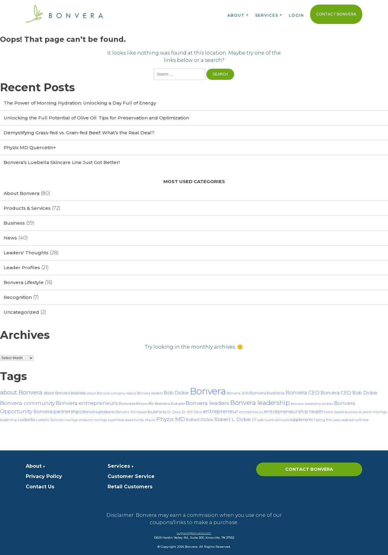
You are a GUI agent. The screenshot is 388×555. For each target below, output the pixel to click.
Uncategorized (21, 312)
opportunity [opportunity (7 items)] (134, 420)
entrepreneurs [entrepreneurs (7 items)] (251, 412)
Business (14, 223)
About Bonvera (21, 193)
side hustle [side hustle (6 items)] (265, 420)
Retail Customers (130, 487)
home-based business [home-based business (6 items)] (341, 412)
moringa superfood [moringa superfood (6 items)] (109, 420)
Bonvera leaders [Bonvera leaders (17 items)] (207, 403)
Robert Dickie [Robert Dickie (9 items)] (199, 419)
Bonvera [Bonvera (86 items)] (208, 391)
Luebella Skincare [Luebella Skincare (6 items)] (50, 420)
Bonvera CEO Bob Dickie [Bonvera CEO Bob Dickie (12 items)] (348, 393)
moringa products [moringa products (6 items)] (79, 420)
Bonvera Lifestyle (24, 282)
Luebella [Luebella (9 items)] (26, 419)
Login (296, 15)
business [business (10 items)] (157, 411)
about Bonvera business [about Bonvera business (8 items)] (64, 393)
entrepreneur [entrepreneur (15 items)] (220, 411)
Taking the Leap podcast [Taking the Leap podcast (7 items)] (334, 420)
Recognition (18, 297)
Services (266, 15)
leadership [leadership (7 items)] (8, 420)
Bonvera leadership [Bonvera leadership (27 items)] (260, 402)
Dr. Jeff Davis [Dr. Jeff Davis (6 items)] (192, 412)
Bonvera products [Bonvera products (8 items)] (98, 412)
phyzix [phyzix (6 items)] (150, 420)
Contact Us (40, 487)
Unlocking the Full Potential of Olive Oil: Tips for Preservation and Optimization (96, 118)
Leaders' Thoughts (26, 253)
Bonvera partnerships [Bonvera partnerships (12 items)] (57, 411)
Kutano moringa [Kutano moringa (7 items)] (373, 412)
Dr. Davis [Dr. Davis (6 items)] (174, 412)
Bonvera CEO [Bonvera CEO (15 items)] (302, 393)
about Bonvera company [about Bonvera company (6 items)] (106, 393)
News (10, 238)
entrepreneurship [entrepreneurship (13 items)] (286, 411)
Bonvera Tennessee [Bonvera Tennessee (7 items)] (131, 412)
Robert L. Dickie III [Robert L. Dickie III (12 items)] (235, 419)
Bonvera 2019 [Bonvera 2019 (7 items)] (238, 393)
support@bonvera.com (194, 533)
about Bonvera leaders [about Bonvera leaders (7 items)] (144, 393)
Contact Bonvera (336, 14)
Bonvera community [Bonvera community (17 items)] (27, 403)
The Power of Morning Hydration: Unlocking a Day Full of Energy (80, 103)
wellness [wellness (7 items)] (362, 420)
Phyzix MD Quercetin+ (30, 147)
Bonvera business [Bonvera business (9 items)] (267, 392)
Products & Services (27, 208)
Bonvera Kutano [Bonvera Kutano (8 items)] (170, 403)
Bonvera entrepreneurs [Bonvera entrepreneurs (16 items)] (87, 403)
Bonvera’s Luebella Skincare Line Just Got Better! (62, 162)
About (236, 15)
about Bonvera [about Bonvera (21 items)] (21, 392)
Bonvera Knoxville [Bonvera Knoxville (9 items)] (136, 403)
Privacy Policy (44, 476)
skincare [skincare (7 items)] (282, 420)
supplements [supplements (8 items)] (301, 419)
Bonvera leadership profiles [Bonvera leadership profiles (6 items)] (312, 404)
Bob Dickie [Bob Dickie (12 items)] (176, 393)
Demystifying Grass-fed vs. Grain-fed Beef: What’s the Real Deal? (79, 132)
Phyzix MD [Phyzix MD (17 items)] (170, 419)
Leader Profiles (22, 267)
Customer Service (131, 476)
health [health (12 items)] (316, 411)
